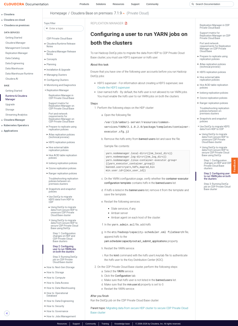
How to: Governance (57, 311)
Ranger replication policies (63, 173)
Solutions (101, 4)
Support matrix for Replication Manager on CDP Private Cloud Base (61, 106)
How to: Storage (55, 272)
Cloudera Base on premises (92, 13)
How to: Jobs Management (61, 316)
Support (135, 4)
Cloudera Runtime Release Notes (61, 45)
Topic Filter (50, 23)
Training (105, 322)
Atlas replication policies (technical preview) (62, 136)
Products (84, 4)
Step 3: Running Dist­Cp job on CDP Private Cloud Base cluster (65, 259)
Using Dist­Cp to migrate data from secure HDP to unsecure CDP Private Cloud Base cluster (64, 211)
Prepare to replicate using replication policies (62, 128)
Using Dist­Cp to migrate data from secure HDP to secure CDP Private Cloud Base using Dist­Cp (64, 224)
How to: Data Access (58, 282)
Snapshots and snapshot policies (62, 190)
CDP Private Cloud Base (59, 38)
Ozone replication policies (62, 168)
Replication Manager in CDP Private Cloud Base (61, 96)
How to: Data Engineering (60, 301)
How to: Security (55, 306)
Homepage (58, 13)
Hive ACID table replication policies (63, 156)
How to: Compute (56, 277)
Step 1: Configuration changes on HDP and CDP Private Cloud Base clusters (64, 237)
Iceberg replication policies (63, 163)
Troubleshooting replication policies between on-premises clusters (63, 181)
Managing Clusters (57, 74)
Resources (118, 4)
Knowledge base (122, 322)
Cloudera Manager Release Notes (61, 52)
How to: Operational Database (57, 294)
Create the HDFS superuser (113, 87)
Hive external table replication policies (59, 148)
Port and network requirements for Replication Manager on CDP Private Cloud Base (61, 117)
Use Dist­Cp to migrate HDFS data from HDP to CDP (61, 199)
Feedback (234, 165)
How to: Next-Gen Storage (61, 267)
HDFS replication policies (62, 142)
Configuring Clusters (58, 80)
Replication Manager (58, 90)
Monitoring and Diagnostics (61, 85)
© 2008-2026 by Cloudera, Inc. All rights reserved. (158, 322)
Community (152, 4)
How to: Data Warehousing (61, 288)
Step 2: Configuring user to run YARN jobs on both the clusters (64, 249)
